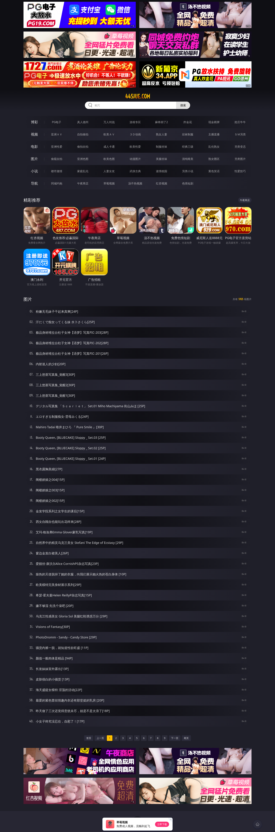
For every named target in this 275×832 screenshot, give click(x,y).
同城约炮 (56, 183)
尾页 (186, 738)
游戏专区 (135, 122)
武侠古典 (135, 171)
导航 (34, 183)
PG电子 (56, 122)
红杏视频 (161, 183)
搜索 (183, 105)
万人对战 (109, 122)
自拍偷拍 (82, 134)
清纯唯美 (187, 159)
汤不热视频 (135, 183)
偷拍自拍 (82, 147)
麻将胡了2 (161, 122)
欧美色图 (109, 159)
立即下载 (162, 824)
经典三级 (187, 147)
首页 (88, 738)
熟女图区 (214, 159)
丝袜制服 (187, 134)
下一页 (174, 738)
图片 (34, 158)
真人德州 (82, 122)
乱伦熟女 (214, 147)
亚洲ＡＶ (56, 134)
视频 (34, 134)
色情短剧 (187, 183)
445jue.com (137, 96)
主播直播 (214, 134)
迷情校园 (161, 171)
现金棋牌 (214, 122)
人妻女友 (109, 171)
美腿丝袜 (161, 159)
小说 (34, 171)
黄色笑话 (214, 171)
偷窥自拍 (56, 159)
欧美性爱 (135, 147)
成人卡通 (109, 147)
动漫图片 (135, 159)
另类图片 (240, 159)
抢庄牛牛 (240, 122)
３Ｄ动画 (135, 134)
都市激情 (56, 171)
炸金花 (187, 122)
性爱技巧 (240, 171)
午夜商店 (82, 183)
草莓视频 (109, 183)
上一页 (100, 738)
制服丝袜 (161, 147)
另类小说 (187, 171)
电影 (34, 146)
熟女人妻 (161, 134)
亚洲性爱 (56, 147)
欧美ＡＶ (109, 134)
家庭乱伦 (82, 171)
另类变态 (240, 147)
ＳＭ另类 (240, 134)
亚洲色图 (82, 159)
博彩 (34, 122)
